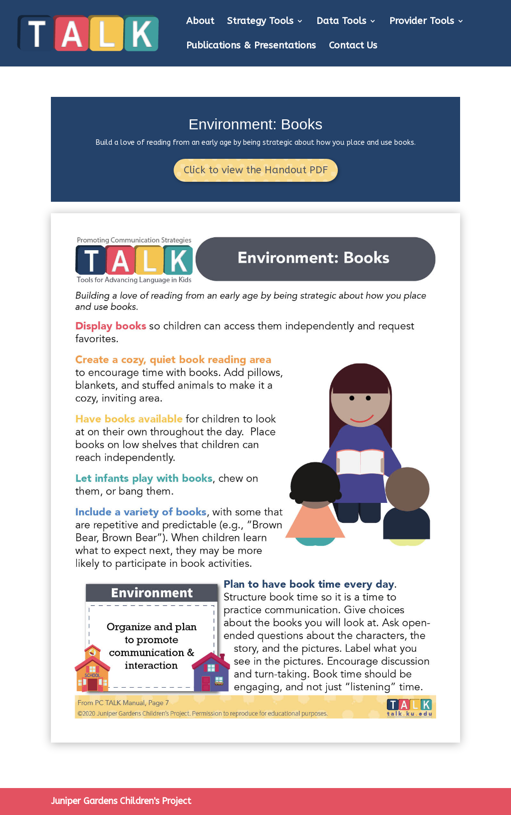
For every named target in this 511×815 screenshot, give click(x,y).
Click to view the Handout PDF (256, 170)
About (200, 21)
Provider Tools (421, 21)
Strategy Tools (260, 21)
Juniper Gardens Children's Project (121, 801)
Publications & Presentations (251, 46)
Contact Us (353, 46)
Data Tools (341, 21)
